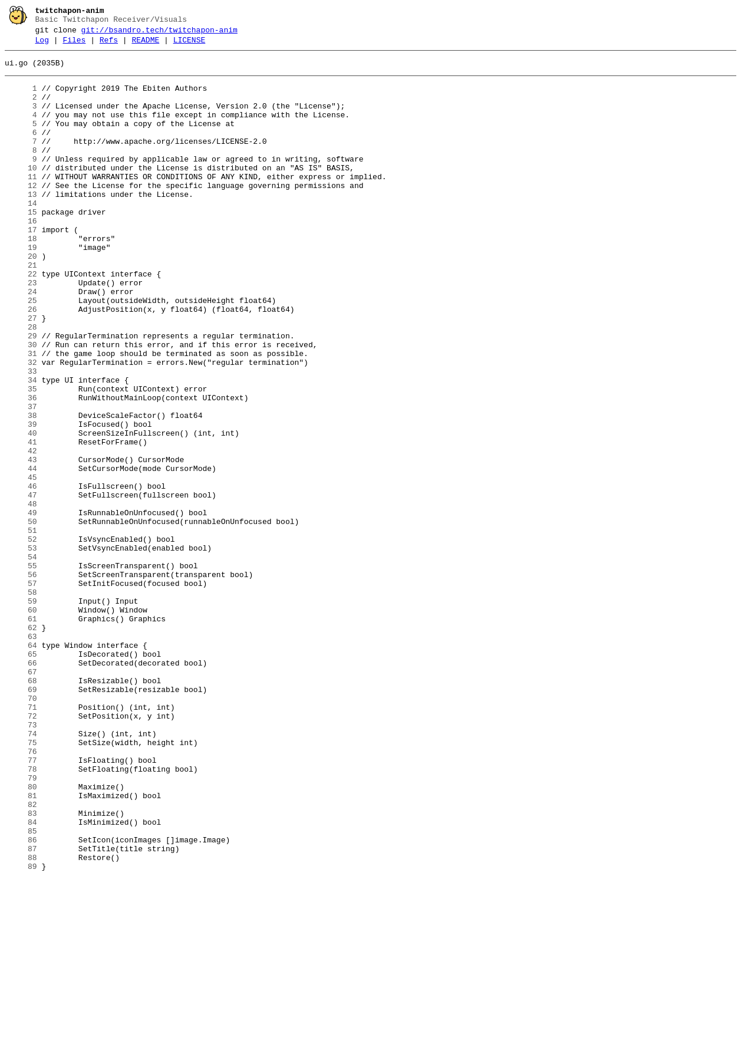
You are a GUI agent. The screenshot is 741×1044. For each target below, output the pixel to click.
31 (21, 415)
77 (21, 903)
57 (21, 691)
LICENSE (189, 45)
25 (21, 352)
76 (21, 893)
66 (21, 787)
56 (21, 681)
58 (21, 702)
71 (21, 840)
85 (21, 988)
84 (21, 978)
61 (21, 734)
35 (21, 458)
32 (21, 426)
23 (21, 330)
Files (73, 45)
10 (21, 192)
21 (21, 309)
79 (21, 925)
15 (21, 246)
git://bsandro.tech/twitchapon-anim (159, 33)
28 (21, 383)
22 (21, 320)
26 (21, 362)
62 (21, 744)
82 (21, 956)
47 (21, 585)
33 (21, 437)
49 (21, 606)
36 (21, 468)
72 (21, 850)
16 (21, 256)
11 (21, 203)
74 (21, 872)
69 (21, 819)
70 (21, 829)
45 (21, 564)
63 (21, 755)
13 (21, 224)
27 (21, 373)
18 (21, 277)
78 (21, 914)
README (145, 45)
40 (21, 511)
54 (21, 659)
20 (21, 299)
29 (21, 394)
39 (21, 500)
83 (21, 967)
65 (21, 776)
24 (21, 341)
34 (21, 447)
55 (21, 670)
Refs (109, 45)
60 (21, 723)
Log (42, 45)
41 (21, 521)
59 (21, 712)
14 (21, 235)
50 (21, 617)
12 (21, 214)
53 (21, 649)
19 (21, 288)
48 (21, 596)
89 (21, 1031)
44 (21, 553)
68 (21, 808)
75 (21, 882)
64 (21, 765)
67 (21, 797)
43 (21, 543)
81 (21, 946)
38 (21, 490)
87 (21, 1010)
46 (21, 574)
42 (21, 532)
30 (21, 405)
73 (21, 861)
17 (21, 267)
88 (21, 1020)
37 (21, 479)
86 (21, 999)
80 (21, 935)
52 (21, 638)
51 (21, 628)
